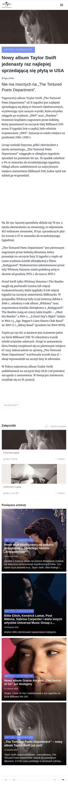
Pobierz (60, 459)
